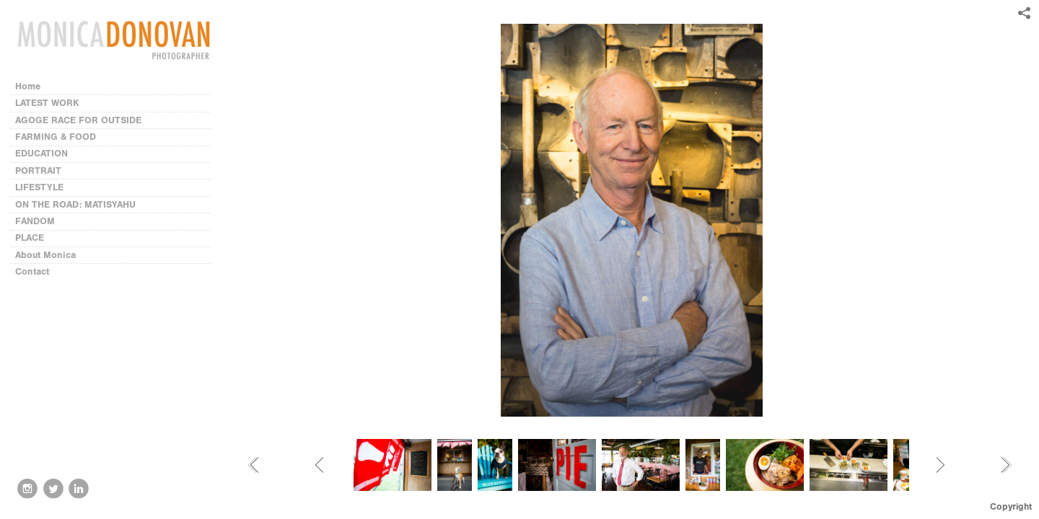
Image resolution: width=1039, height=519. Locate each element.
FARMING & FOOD (55, 136)
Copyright (1011, 506)
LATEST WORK (47, 102)
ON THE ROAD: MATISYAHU (75, 204)
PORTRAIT (38, 170)
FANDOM (35, 221)
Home (28, 86)
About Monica (45, 254)
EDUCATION (41, 153)
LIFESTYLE (39, 187)
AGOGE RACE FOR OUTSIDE (78, 120)
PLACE (29, 237)
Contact (32, 271)
